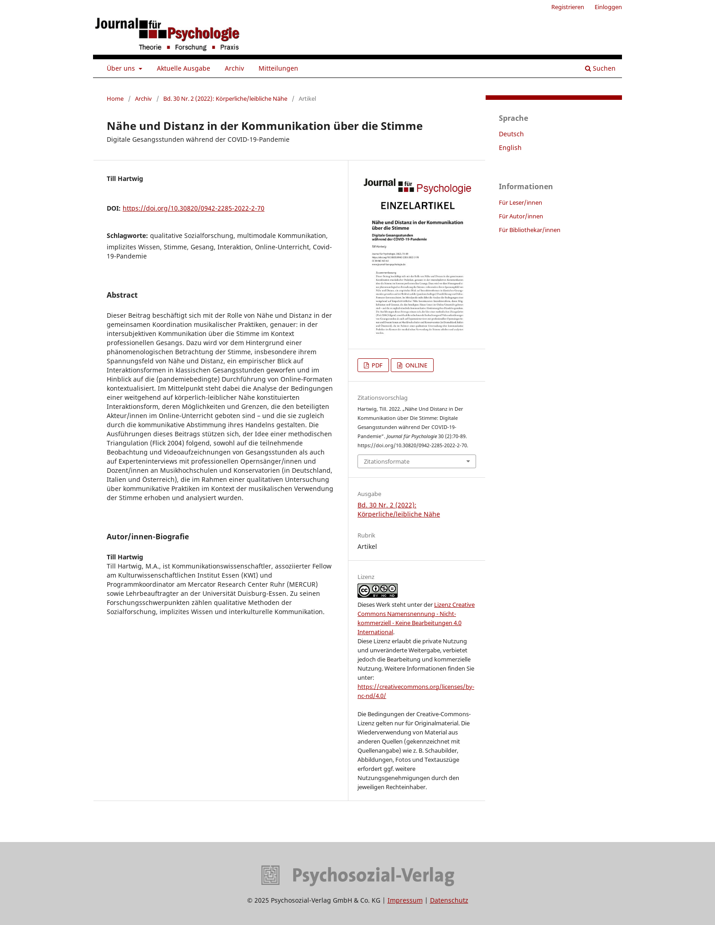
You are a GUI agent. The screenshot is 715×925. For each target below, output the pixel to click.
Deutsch (511, 133)
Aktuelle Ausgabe (183, 68)
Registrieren (567, 7)
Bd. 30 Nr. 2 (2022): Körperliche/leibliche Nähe (225, 98)
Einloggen (608, 7)
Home (115, 98)
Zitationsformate (386, 461)
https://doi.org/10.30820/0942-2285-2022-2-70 (193, 208)
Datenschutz (449, 900)
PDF (376, 365)
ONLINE (415, 365)
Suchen (600, 68)
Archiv (234, 68)
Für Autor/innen (521, 216)
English (510, 147)
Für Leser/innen (520, 202)
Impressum (405, 900)
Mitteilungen (278, 68)
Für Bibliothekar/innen (529, 230)
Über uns (122, 68)
